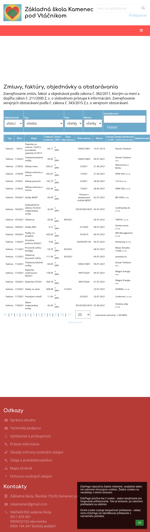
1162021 (19, 289)
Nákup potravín (33, 181)
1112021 (19, 249)
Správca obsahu (23, 420)
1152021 (19, 272)
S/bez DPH (57, 138)
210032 (19, 188)
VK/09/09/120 (84, 241)
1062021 (19, 209)
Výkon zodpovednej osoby (31, 305)
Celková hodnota (48, 138)
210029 (19, 166)
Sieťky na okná (32, 289)
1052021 (19, 197)
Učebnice (29, 219)
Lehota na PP (110, 138)
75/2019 (84, 234)
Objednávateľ (142, 138)
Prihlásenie (138, 15)
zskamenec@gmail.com (28, 504)
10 (62, 314)
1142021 (19, 158)
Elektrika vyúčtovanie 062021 (31, 272)
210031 (19, 181)
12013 (19, 148)
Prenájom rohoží (33, 296)
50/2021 (68, 256)
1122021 (19, 256)
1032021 (19, 281)
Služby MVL (30, 226)
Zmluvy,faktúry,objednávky (28, 64)
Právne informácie (24, 444)
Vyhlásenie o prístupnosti (30, 436)
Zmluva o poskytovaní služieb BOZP (84, 197)
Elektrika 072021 (33, 281)
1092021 (19, 234)
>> (69, 314)
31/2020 (84, 226)
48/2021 (68, 219)
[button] (141, 30)
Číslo (19, 138)
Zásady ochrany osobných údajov (36, 452)
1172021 (19, 296)
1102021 (19, 241)
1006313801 (84, 148)
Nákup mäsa (31, 166)
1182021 (19, 305)
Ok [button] (139, 522)
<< (5, 314)
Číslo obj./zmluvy (68, 138)
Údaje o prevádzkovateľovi (31, 460)
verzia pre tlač (75, 322)
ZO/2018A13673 (84, 209)
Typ (9, 138)
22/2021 (84, 296)
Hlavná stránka (17, 59)
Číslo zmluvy (84, 138)
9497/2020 (83, 272)
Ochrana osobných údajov (31, 476)
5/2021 (84, 166)
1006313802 (84, 158)
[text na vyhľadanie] (121, 8)
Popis (34, 138)
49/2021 (68, 249)
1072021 (19, 219)
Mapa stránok (21, 468)
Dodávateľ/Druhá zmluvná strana (124, 138)
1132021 (19, 263)
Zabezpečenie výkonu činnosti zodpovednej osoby (33, 209)
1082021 (19, 226)
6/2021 (84, 181)
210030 (19, 173)
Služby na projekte (30, 234)
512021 (68, 289)
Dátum (99, 138)
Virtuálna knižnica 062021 (33, 242)
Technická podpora (25, 428)
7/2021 (84, 173)
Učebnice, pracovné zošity (33, 256)
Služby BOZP (31, 197)
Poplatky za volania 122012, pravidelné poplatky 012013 (33, 148)
